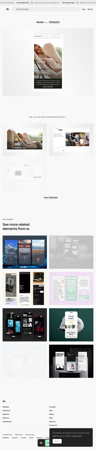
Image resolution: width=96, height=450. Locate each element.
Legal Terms (19, 435)
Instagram (15, 438)
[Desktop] (25, 139)
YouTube (48, 438)
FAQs (51, 418)
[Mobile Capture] (25, 361)
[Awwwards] (8, 9)
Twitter (31, 438)
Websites (6, 407)
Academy (52, 407)
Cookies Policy (7, 435)
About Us (52, 421)
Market (51, 414)
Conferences (7, 421)
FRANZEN (54, 22)
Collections (6, 410)
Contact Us (53, 425)
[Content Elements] (71, 139)
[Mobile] (71, 252)
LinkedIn (23, 438)
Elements (6, 414)
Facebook (39, 438)
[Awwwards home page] (41, 443)
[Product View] (25, 175)
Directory (6, 418)
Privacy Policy (29, 435)
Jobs (50, 410)
